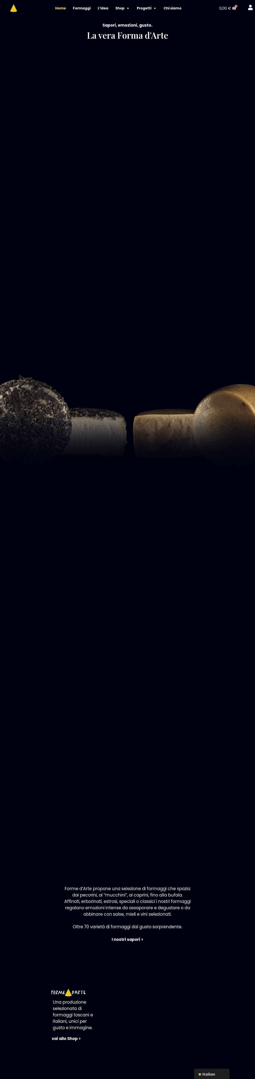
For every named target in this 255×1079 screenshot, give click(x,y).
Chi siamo (173, 8)
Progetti (147, 8)
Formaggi (82, 8)
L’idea (103, 8)
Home (60, 8)
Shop (122, 8)
